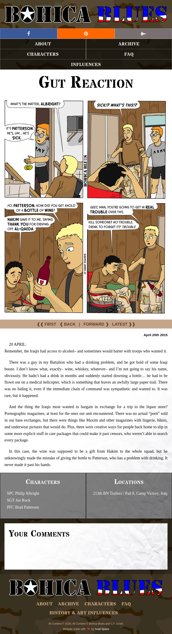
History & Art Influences (83, 613)
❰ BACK (68, 324)
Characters (43, 54)
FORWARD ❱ (96, 324)
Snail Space (102, 629)
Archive (129, 44)
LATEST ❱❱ (123, 324)
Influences (86, 65)
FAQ (129, 54)
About (43, 44)
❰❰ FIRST (46, 324)
